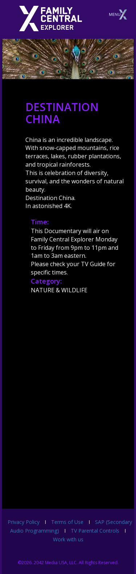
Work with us (68, 539)
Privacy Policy (24, 521)
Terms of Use (67, 521)
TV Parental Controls (95, 530)
